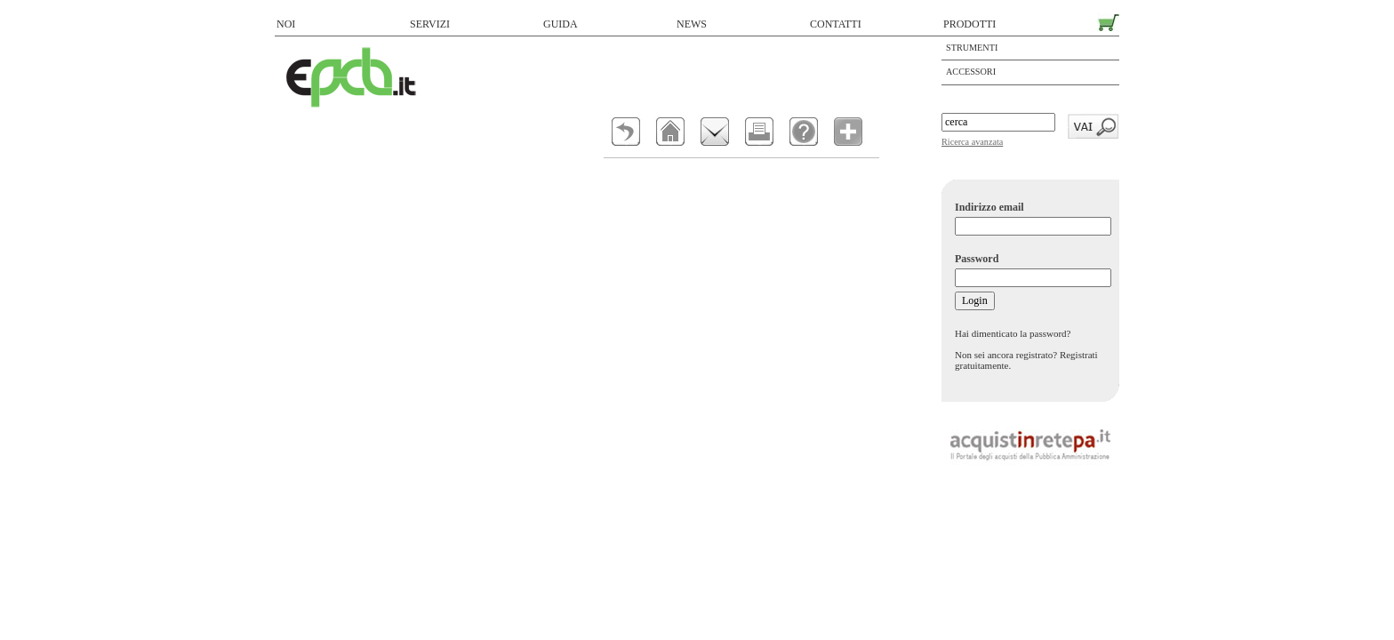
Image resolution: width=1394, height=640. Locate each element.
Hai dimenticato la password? (1012, 333)
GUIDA (560, 24)
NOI (285, 24)
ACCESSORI (971, 71)
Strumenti (971, 47)
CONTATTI (835, 24)
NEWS (692, 24)
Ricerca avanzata (972, 142)
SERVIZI (430, 24)
